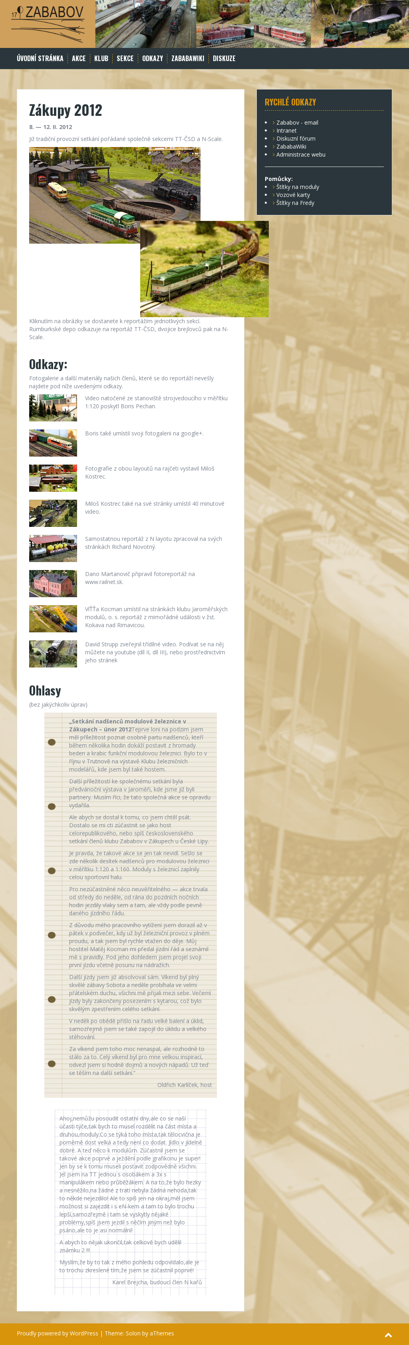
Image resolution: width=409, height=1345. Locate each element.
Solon (133, 1333)
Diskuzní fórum (296, 138)
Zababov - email (297, 122)
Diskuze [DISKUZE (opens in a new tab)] (224, 58)
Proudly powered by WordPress (57, 1333)
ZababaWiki (187, 58)
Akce (79, 58)
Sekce (125, 58)
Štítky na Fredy (295, 203)
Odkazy (152, 58)
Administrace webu (301, 154)
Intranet (286, 130)
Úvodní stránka (40, 58)
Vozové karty (293, 195)
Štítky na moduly (297, 187)
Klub (101, 58)
